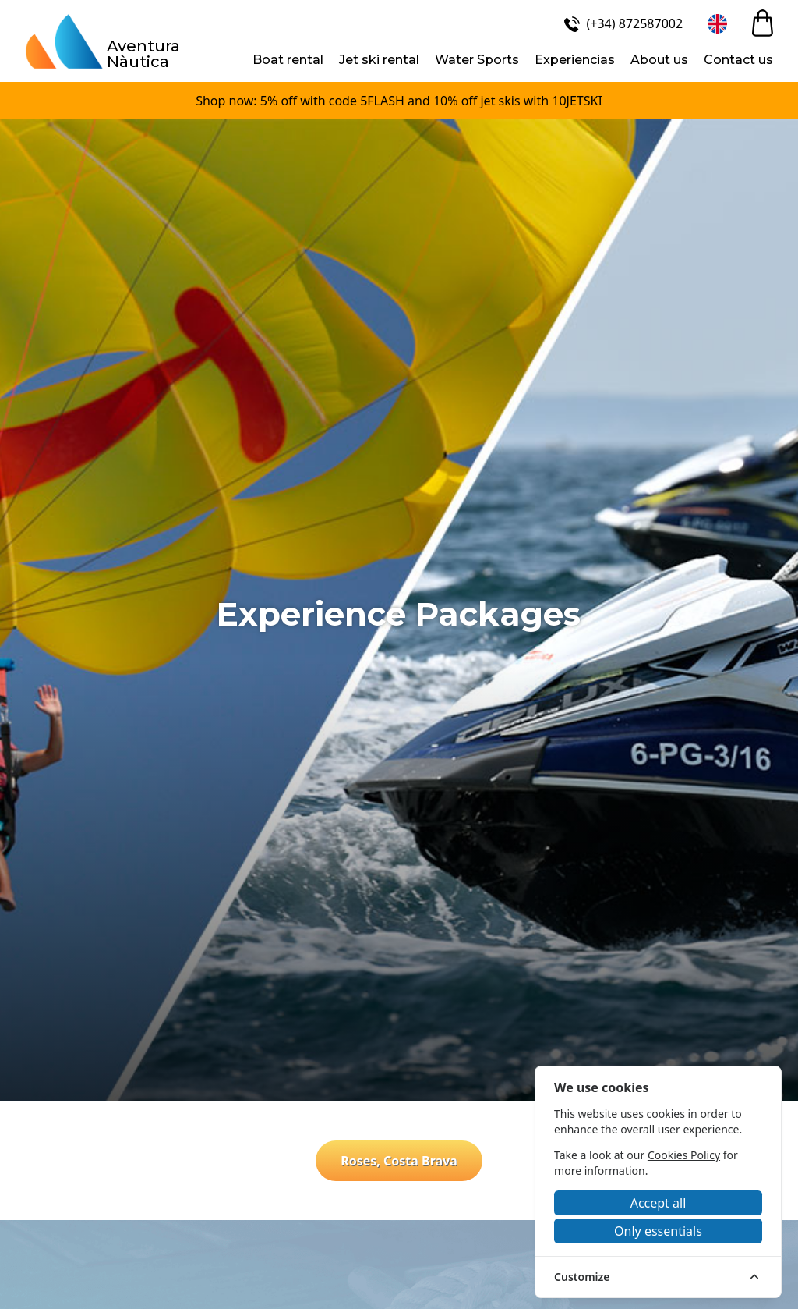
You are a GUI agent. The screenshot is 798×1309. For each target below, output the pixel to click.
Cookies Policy (684, 1155)
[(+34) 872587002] (622, 23)
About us (659, 59)
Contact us (738, 59)
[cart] (762, 23)
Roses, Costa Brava (399, 1160)
